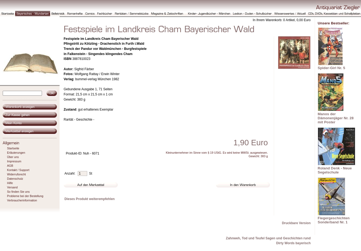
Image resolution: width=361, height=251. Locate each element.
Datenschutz (15, 178)
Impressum (14, 161)
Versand (12, 187)
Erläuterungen (16, 152)
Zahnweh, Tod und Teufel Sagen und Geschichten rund (268, 238)
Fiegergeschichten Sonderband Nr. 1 (334, 220)
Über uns (13, 157)
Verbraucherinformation (22, 200)
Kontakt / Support (18, 170)
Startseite (13, 148)
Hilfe (10, 183)
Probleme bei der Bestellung (25, 196)
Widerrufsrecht (16, 174)
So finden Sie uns (18, 191)
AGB (10, 165)
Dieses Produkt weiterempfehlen (89, 199)
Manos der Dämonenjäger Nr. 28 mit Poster (336, 118)
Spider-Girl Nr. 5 (331, 68)
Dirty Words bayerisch (293, 243)
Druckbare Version (296, 223)
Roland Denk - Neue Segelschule (335, 170)
